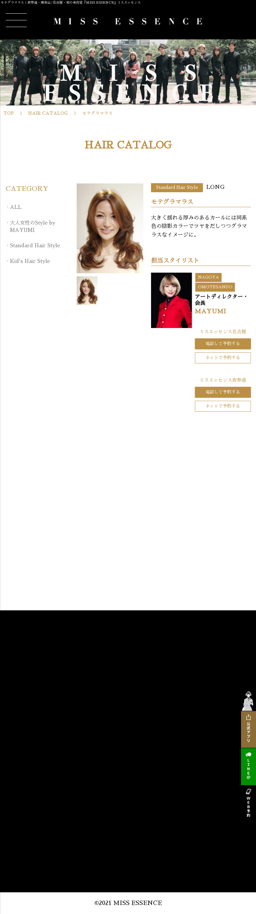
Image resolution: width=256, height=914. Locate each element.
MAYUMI (233, 311)
